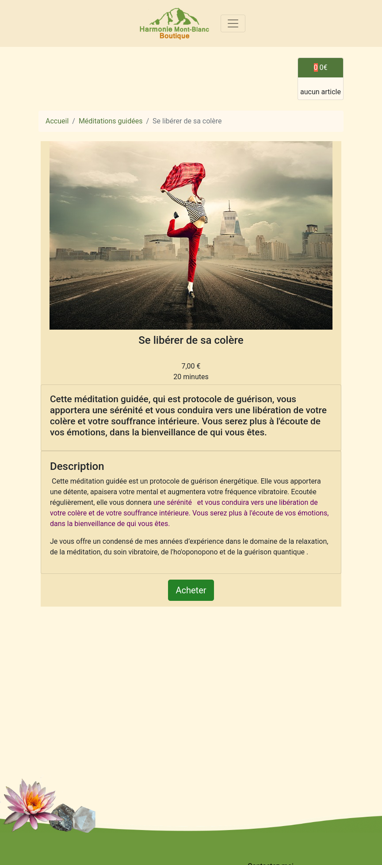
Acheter (191, 590)
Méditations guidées (111, 121)
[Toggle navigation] (233, 23)
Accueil (57, 121)
